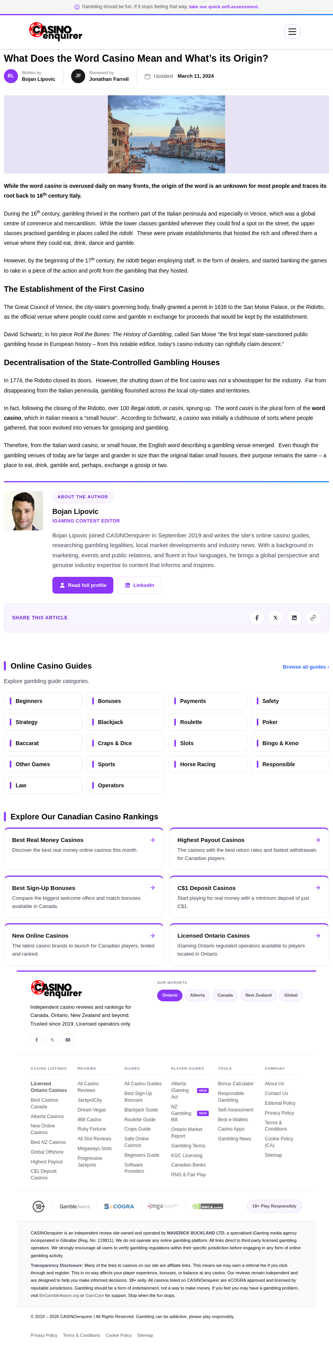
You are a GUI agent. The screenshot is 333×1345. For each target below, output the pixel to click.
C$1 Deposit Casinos (44, 1174)
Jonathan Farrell (109, 79)
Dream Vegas (91, 1110)
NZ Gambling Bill (181, 1113)
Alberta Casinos (47, 1116)
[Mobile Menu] (292, 31)
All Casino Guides (142, 1083)
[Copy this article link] (313, 618)
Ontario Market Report (186, 1133)
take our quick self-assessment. (223, 6)
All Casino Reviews (87, 1087)
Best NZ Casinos (48, 1142)
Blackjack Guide (141, 1110)
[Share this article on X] (275, 618)
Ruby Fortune (91, 1129)
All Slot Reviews (94, 1139)
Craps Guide (137, 1129)
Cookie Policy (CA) (279, 1142)
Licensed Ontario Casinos (49, 1087)
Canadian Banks (188, 1165)
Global (290, 995)
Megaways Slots (94, 1148)
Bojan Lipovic (38, 79)
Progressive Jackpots (89, 1162)
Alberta (197, 995)
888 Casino (89, 1119)
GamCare (94, 1295)
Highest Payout (47, 1162)
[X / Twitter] (52, 1039)
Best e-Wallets (233, 1119)
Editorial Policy (280, 1103)
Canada (225, 995)
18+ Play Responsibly (274, 1206)
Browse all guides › (306, 667)
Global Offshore (47, 1152)
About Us (274, 1083)
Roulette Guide (140, 1119)
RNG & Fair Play (188, 1174)
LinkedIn (139, 585)
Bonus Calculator (236, 1083)
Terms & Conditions (276, 1126)
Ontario (169, 995)
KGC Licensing (186, 1155)
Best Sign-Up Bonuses (138, 1097)
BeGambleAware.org (59, 1295)
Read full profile (82, 585)
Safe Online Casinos (136, 1142)
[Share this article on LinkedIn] (294, 618)
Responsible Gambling (231, 1097)
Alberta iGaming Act (180, 1090)
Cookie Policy (119, 1335)
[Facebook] (36, 1039)
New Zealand (258, 995)
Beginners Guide (141, 1155)
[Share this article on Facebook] (257, 618)
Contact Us (276, 1093)
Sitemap (273, 1155)
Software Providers (134, 1168)
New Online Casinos (43, 1129)
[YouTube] (68, 1039)
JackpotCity (89, 1100)
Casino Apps (231, 1129)
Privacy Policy (279, 1113)
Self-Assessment (235, 1110)
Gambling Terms (188, 1146)
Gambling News (234, 1139)
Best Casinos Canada (45, 1103)
